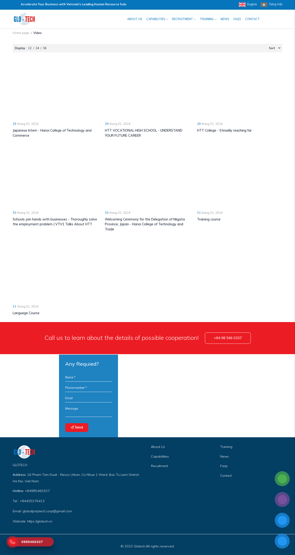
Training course (209, 219)
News (225, 19)
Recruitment (184, 19)
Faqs (224, 466)
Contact (252, 19)
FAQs (237, 19)
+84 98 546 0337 (228, 338)
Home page (21, 33)
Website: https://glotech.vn (32, 521)
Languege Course (26, 313)
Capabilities (157, 19)
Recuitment (159, 466)
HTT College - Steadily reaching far (224, 130)
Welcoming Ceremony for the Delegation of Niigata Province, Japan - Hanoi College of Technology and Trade (145, 224)
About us (134, 19)
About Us (158, 447)
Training (208, 19)
